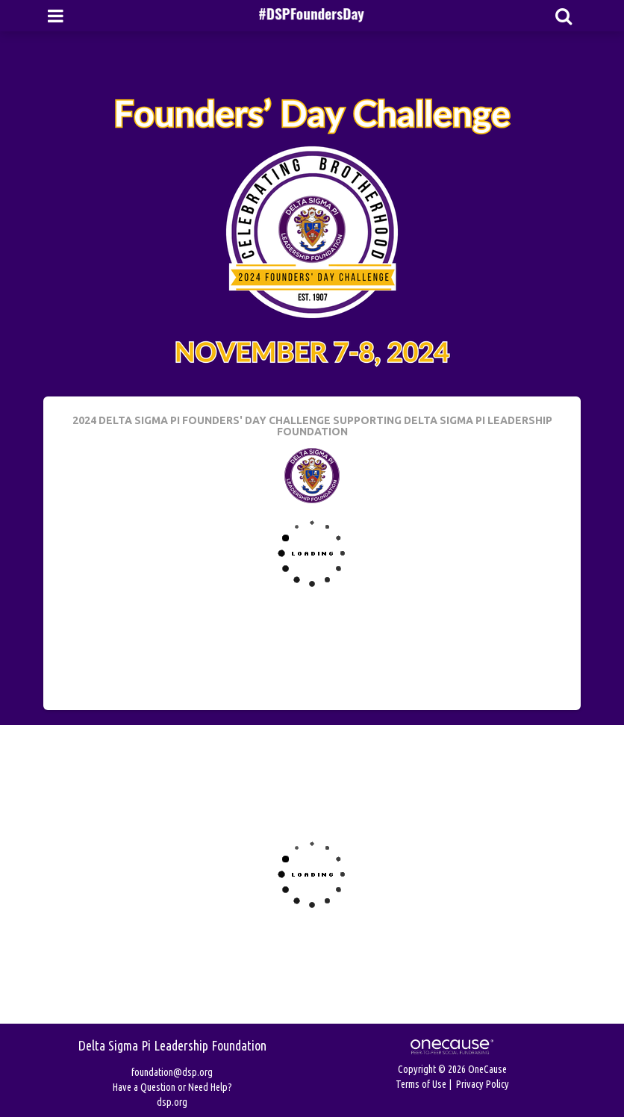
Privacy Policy (482, 1084)
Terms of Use (421, 1084)
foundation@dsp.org (172, 1072)
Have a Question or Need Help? (172, 1087)
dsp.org (172, 1102)
